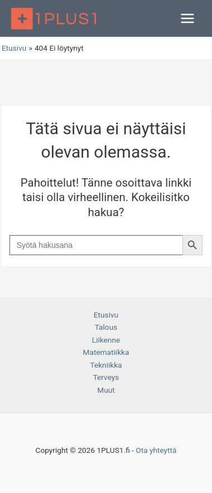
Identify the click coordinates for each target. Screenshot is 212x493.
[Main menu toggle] (187, 18)
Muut (105, 389)
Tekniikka (106, 364)
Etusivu (106, 314)
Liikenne (106, 339)
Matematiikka (106, 352)
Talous (106, 327)
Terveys (106, 377)
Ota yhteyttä (156, 450)
